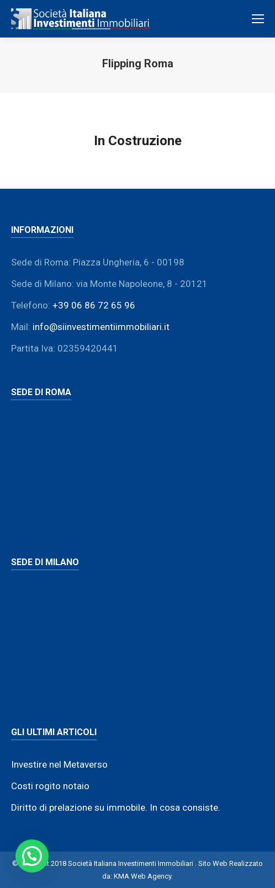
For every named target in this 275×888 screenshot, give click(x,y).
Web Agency (151, 876)
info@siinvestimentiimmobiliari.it (101, 326)
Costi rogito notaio (50, 785)
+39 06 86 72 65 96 (93, 305)
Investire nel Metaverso (59, 764)
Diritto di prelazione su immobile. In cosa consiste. (115, 807)
